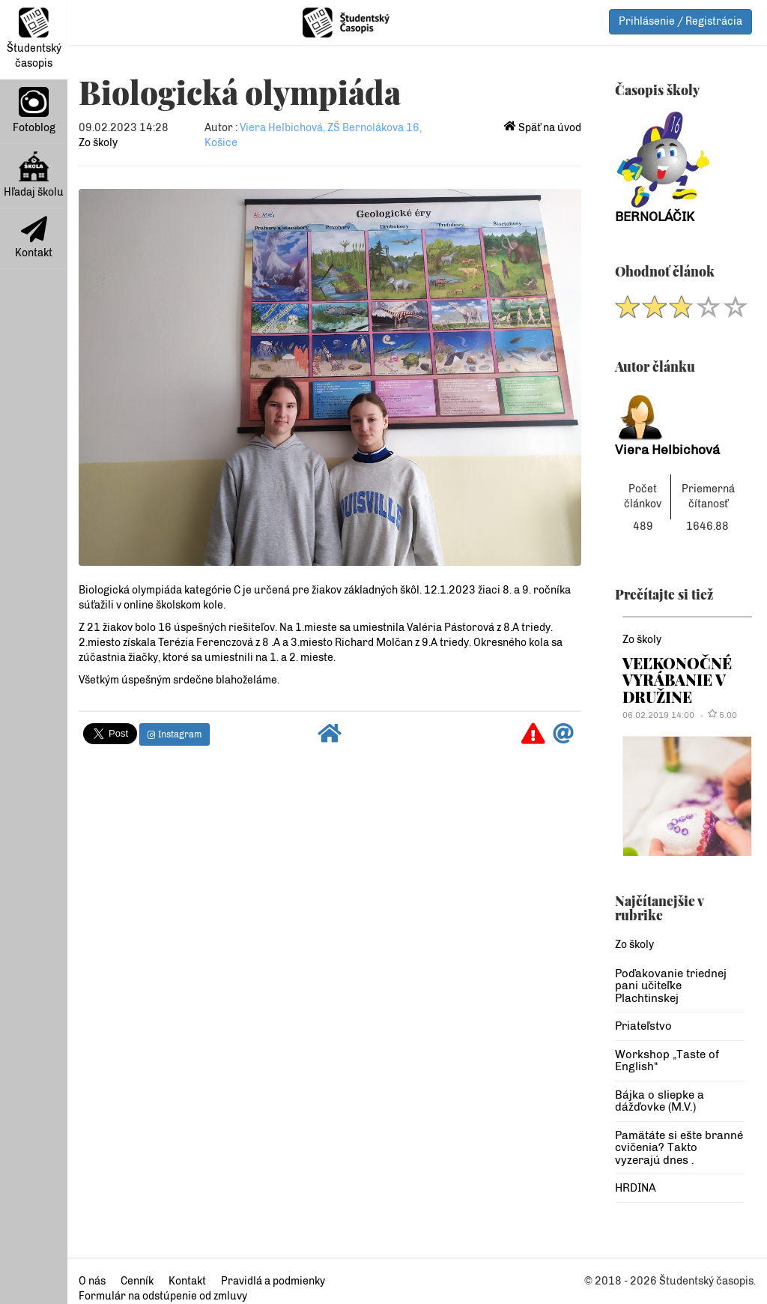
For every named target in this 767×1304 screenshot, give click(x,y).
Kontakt (33, 237)
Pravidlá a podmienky (273, 1281)
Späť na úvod (542, 127)
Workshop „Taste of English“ (667, 1061)
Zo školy (98, 142)
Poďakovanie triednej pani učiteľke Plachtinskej (671, 986)
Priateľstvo (643, 1026)
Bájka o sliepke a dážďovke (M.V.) (659, 1101)
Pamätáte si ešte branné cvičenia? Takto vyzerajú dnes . (679, 1148)
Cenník (137, 1281)
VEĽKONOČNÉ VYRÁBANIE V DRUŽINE (677, 680)
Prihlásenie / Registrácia (680, 21)
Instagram (174, 734)
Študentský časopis (34, 38)
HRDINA (635, 1188)
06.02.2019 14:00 (658, 715)
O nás (92, 1281)
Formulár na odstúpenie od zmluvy (163, 1296)
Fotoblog (34, 110)
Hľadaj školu (34, 175)
